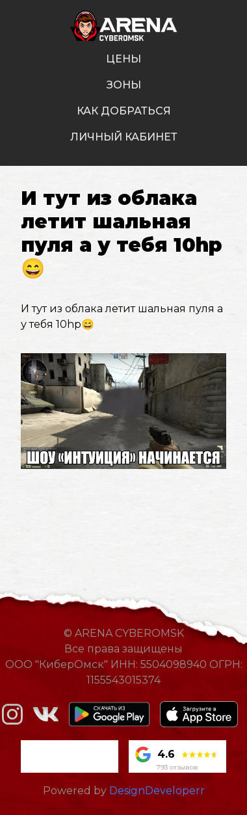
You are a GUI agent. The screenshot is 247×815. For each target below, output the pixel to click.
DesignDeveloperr (157, 790)
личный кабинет (123, 137)
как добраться (124, 111)
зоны (124, 85)
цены (123, 59)
